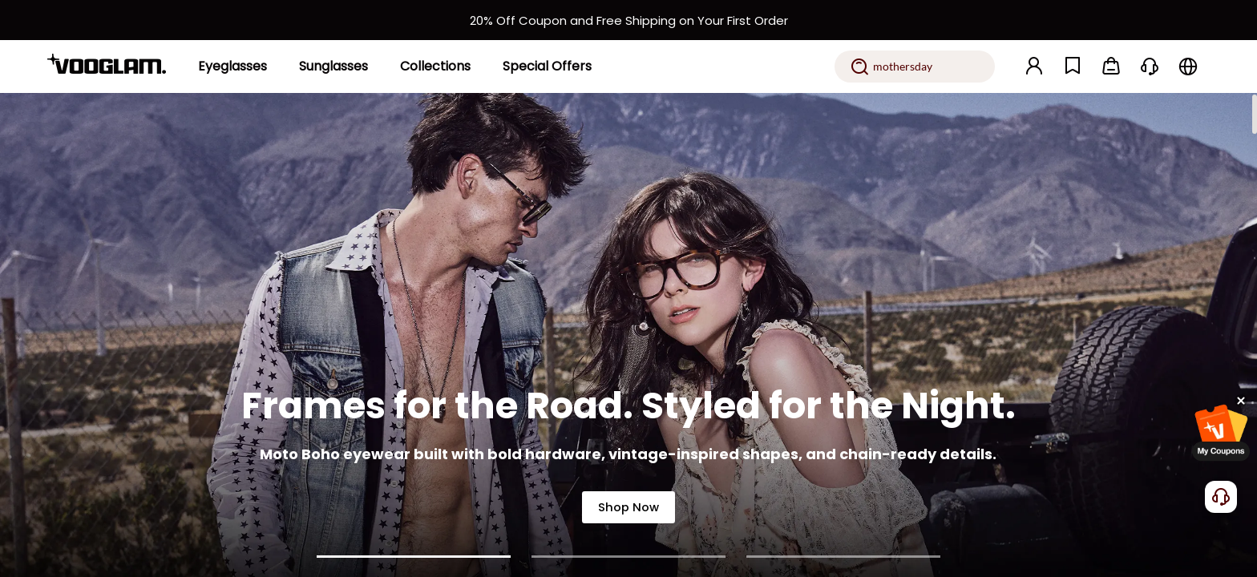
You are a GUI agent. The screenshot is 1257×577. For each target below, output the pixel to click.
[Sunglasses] (333, 66)
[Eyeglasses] (232, 66)
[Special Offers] (547, 66)
